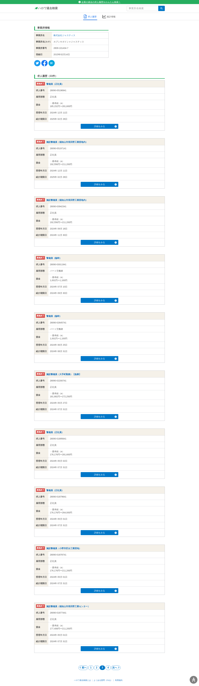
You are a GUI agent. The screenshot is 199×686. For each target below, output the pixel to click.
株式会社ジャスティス (64, 35)
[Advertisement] (139, 44)
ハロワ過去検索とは (82, 680)
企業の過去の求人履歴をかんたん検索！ (100, 2)
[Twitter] (37, 63)
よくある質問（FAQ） (103, 680)
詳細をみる (105, 126)
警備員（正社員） (55, 84)
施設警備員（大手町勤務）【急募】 (63, 374)
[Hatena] (52, 63)
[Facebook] (44, 63)
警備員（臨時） (54, 258)
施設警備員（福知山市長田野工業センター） (68, 606)
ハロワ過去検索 (46, 8)
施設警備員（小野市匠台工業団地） (63, 548)
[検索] (161, 8)
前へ (83, 667)
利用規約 (119, 680)
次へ (115, 667)
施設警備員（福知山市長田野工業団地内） (67, 142)
